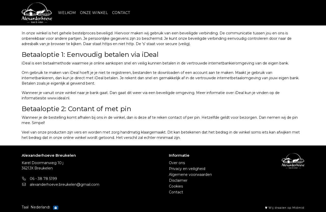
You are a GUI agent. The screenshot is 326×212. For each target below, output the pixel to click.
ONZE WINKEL (94, 12)
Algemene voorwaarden (190, 174)
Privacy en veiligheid (187, 168)
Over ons (177, 163)
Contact (176, 192)
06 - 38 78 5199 (39, 178)
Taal (25, 207)
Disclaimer (178, 180)
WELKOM (67, 12)
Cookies (176, 186)
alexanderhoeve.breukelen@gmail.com (60, 184)
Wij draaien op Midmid (284, 207)
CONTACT (121, 12)
